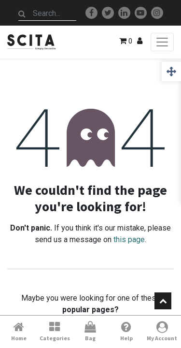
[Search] (22, 13)
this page (129, 239)
